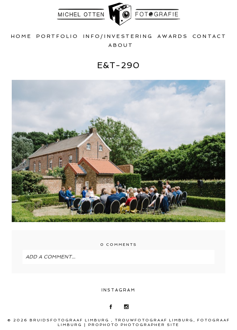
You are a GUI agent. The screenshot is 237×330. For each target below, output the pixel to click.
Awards (172, 36)
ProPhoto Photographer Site (133, 325)
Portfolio (57, 36)
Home (21, 36)
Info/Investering (118, 36)
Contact (210, 36)
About (120, 45)
